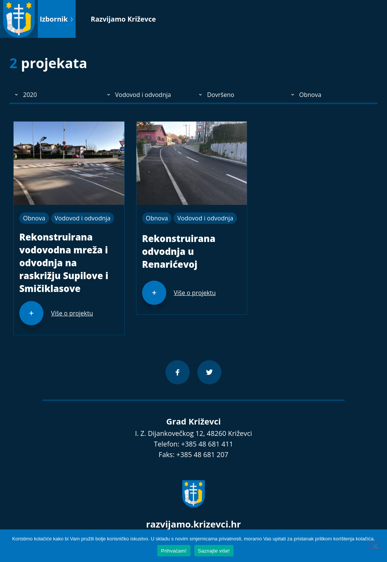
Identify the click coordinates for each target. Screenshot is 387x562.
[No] (374, 545)
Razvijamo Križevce (123, 18)
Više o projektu (72, 313)
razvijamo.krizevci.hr (193, 524)
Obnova (34, 218)
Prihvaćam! (174, 551)
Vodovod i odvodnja (83, 218)
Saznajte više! (214, 551)
